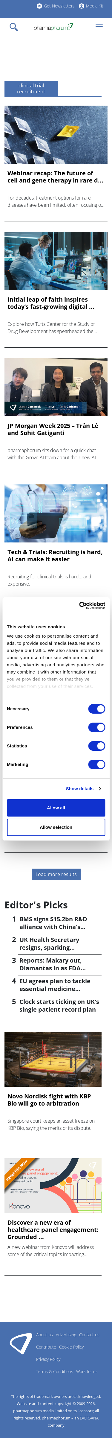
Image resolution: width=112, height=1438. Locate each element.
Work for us (87, 1371)
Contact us (89, 1334)
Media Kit (94, 6)
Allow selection (56, 827)
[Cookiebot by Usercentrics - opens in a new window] (79, 605)
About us (44, 1334)
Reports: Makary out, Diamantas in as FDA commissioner (50, 968)
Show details (80, 788)
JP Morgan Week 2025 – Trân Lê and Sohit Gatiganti (52, 429)
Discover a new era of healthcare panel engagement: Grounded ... (53, 1230)
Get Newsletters (59, 6)
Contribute (46, 1347)
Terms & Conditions (54, 1371)
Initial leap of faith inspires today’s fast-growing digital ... (50, 303)
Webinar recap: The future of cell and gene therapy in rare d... (55, 177)
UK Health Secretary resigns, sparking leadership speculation (53, 947)
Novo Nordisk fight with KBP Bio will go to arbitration (49, 1100)
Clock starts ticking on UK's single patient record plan (59, 1005)
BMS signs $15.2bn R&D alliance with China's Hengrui (53, 927)
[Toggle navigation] (15, 27)
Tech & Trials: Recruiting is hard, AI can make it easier (55, 555)
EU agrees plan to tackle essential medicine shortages (54, 989)
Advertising (66, 1334)
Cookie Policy (71, 1347)
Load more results (56, 874)
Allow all (56, 807)
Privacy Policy (48, 1359)
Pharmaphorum (21, 1343)
